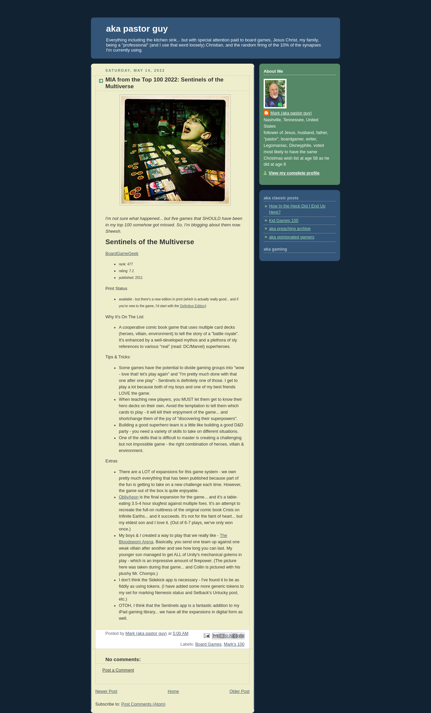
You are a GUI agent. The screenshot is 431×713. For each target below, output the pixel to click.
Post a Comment (118, 670)
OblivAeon (128, 497)
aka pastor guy (137, 29)
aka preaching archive (289, 228)
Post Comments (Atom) (143, 704)
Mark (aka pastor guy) (291, 113)
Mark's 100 (234, 644)
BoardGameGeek (121, 253)
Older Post (239, 691)
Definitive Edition (192, 306)
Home (173, 691)
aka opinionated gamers (291, 237)
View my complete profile (294, 173)
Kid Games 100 (283, 220)
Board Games (208, 644)
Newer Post (106, 691)
